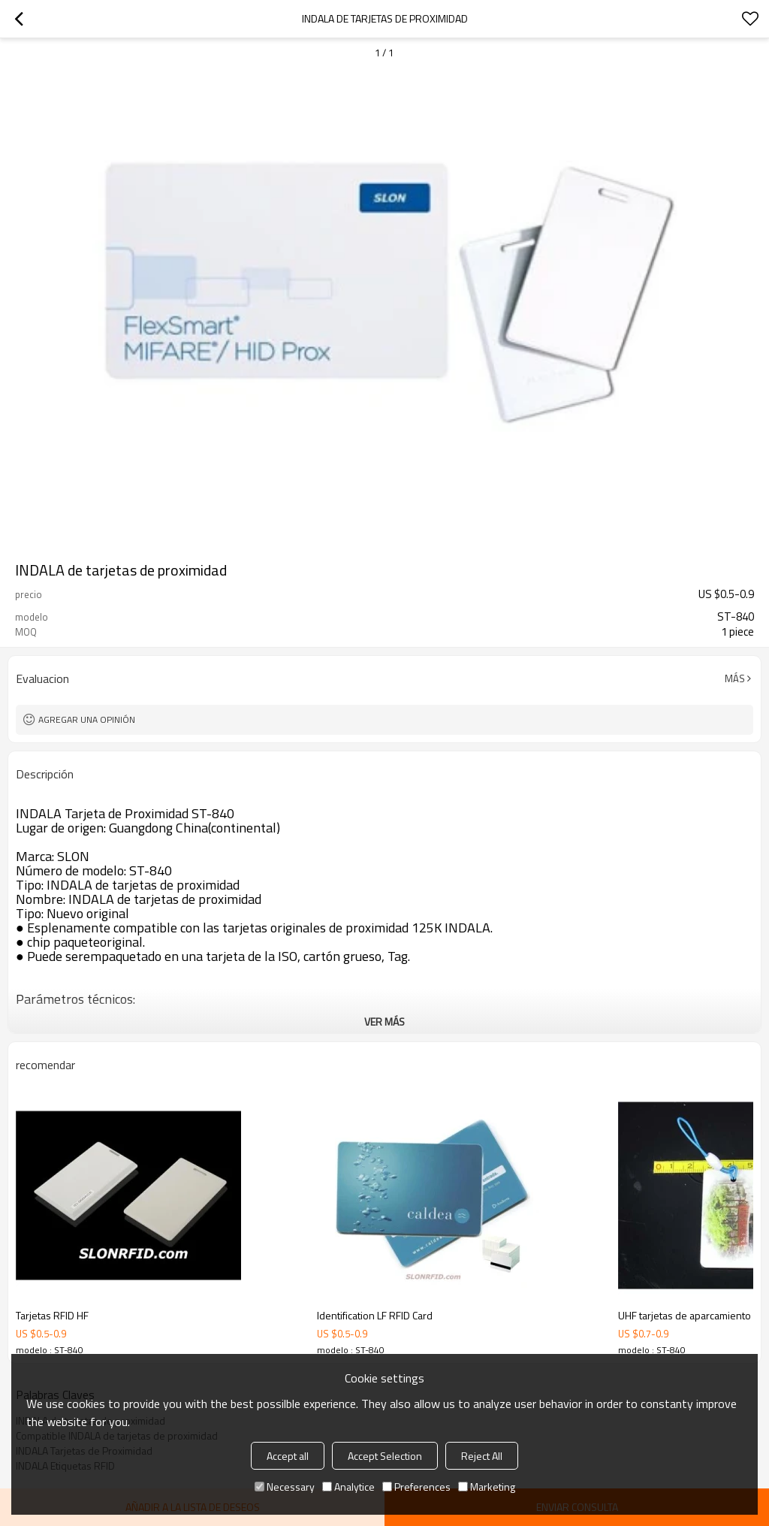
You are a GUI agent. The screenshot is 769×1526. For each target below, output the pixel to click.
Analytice (348, 1486)
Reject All (481, 1456)
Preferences (416, 1486)
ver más (384, 1021)
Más (735, 678)
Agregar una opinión (86, 719)
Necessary (285, 1486)
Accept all (288, 1456)
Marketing (486, 1486)
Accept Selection (385, 1456)
